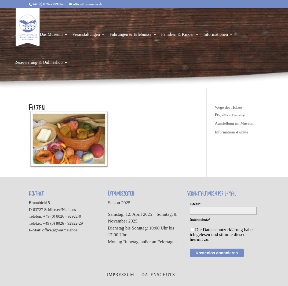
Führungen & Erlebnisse (130, 35)
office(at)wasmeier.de (59, 230)
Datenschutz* (200, 220)
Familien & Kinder (177, 35)
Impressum (120, 274)
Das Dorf (22, 35)
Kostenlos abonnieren (217, 252)
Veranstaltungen (86, 35)
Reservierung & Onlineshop (38, 63)
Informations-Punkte (231, 132)
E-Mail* (195, 204)
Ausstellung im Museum (234, 123)
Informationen (215, 35)
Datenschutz (158, 274)
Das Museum (51, 35)
